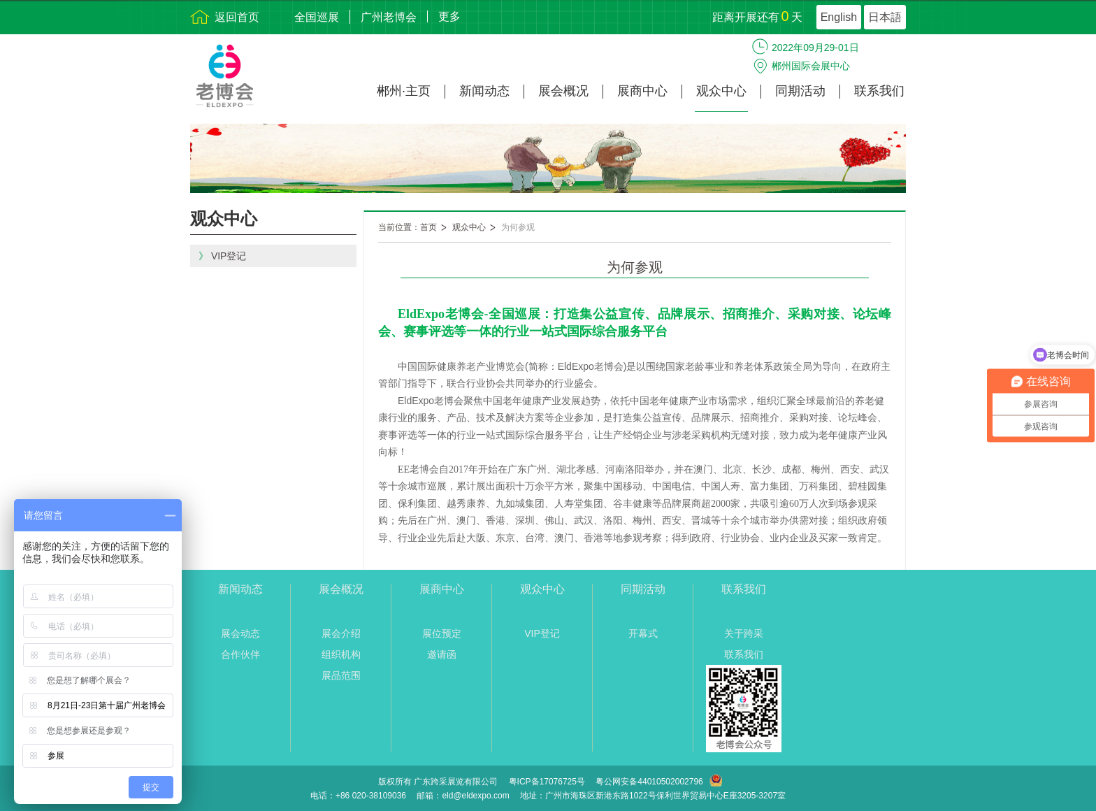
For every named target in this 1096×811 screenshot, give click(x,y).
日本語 (885, 17)
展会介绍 (341, 633)
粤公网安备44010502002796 (649, 782)
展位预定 (441, 633)
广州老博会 (389, 17)
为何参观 (518, 227)
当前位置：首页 (407, 227)
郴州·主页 (404, 91)
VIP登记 (542, 633)
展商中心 (642, 91)
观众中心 (721, 91)
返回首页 (237, 17)
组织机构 (341, 654)
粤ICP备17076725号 (547, 782)
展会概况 (563, 91)
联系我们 (879, 91)
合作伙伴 (240, 654)
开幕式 (643, 633)
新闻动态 (484, 91)
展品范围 (341, 675)
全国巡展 (316, 17)
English (839, 17)
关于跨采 (743, 633)
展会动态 (240, 633)
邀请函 (441, 654)
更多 (449, 16)
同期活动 (800, 91)
